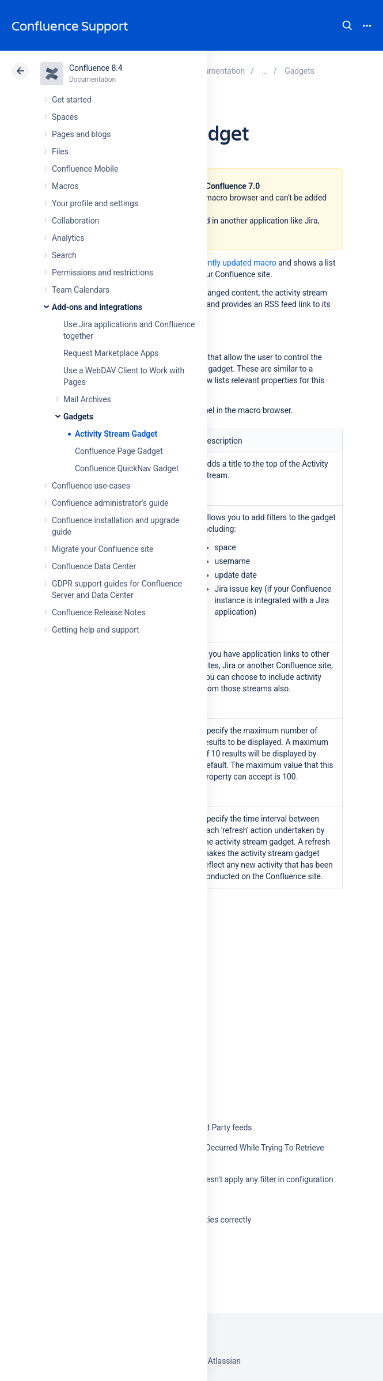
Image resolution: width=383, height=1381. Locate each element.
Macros (65, 186)
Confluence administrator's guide (110, 503)
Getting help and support (95, 629)
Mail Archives (87, 399)
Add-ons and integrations (97, 307)
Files (60, 151)
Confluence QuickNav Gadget (127, 468)
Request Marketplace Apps (110, 353)
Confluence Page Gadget (119, 451)
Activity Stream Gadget (116, 433)
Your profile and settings (95, 203)
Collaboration (75, 220)
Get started (72, 99)
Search (347, 25)
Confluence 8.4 (96, 68)
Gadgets (78, 416)
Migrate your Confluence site (102, 549)
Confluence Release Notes (98, 612)
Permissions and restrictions (102, 272)
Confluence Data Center (94, 566)
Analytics (68, 238)
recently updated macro (234, 262)
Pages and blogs (81, 134)
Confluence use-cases (91, 485)
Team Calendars (80, 289)
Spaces (65, 117)
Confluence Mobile (85, 168)
